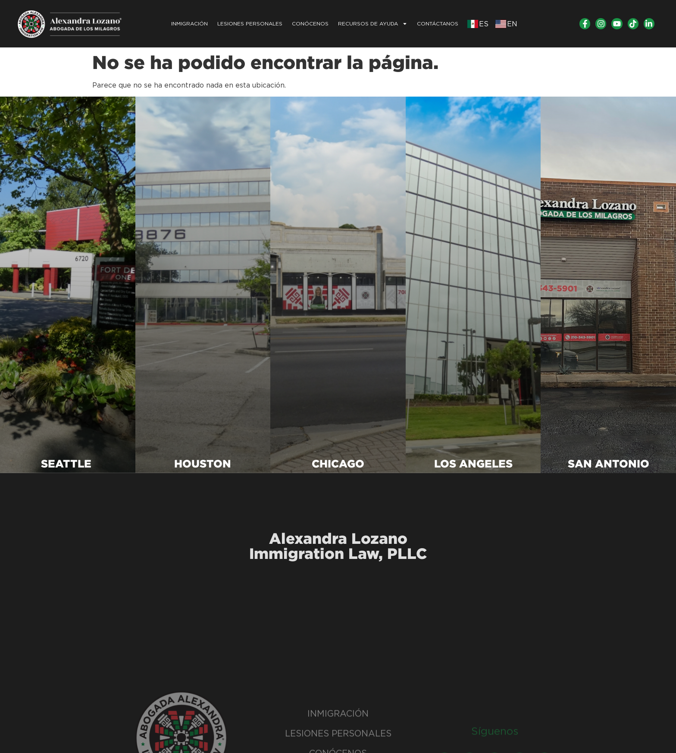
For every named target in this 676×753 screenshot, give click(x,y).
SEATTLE (67, 463)
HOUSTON (202, 463)
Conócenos (310, 23)
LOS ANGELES (473, 463)
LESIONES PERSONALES (249, 23)
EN (512, 24)
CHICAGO (338, 463)
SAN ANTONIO (608, 463)
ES (483, 24)
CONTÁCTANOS (437, 23)
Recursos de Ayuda (372, 23)
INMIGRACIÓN (189, 23)
